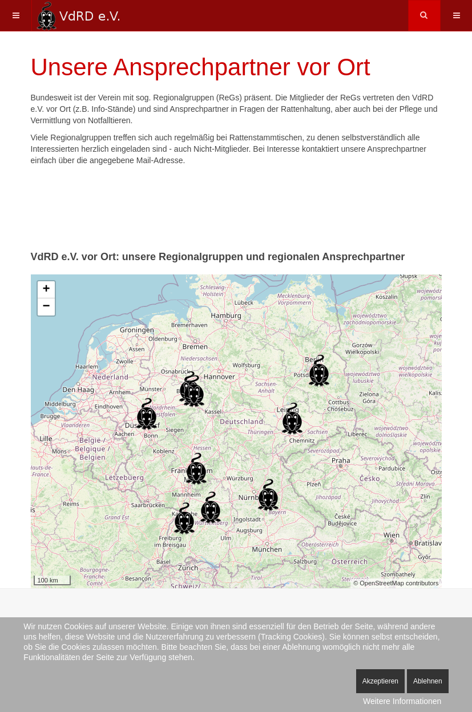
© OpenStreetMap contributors (395, 583)
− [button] (46, 306)
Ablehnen (427, 681)
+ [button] (46, 289)
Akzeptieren (380, 681)
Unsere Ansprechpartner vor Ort (200, 67)
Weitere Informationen (402, 701)
